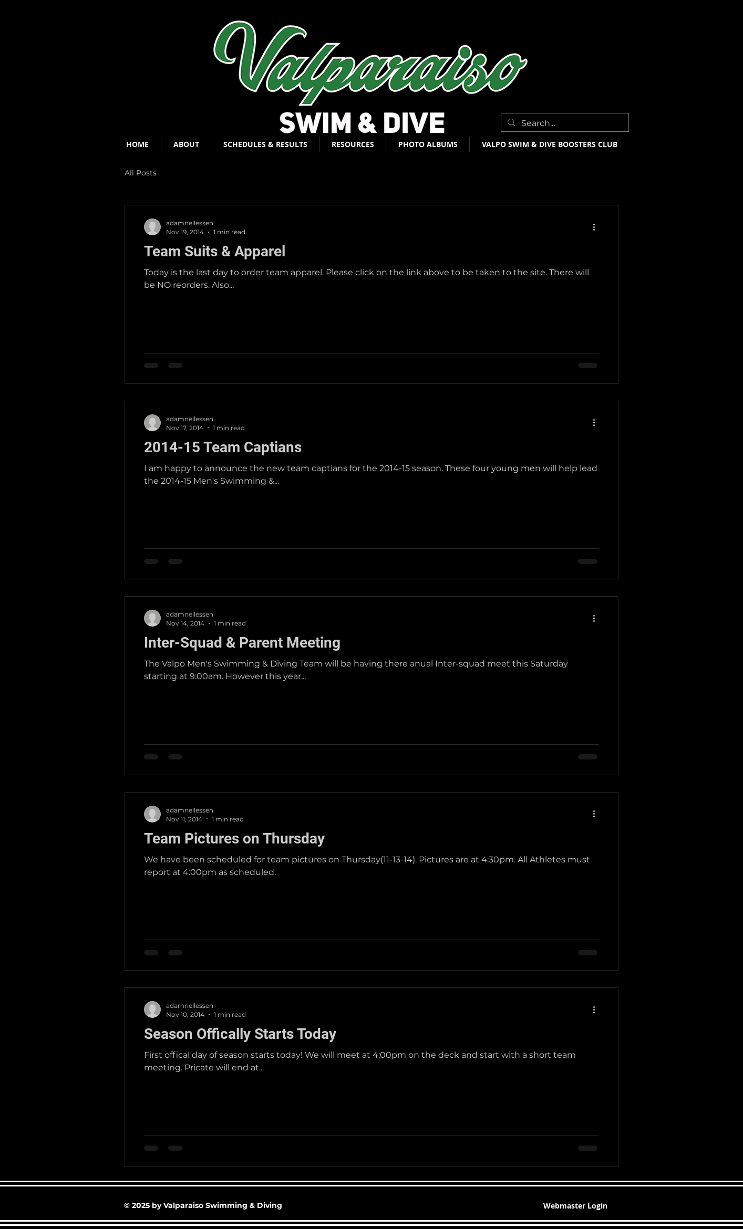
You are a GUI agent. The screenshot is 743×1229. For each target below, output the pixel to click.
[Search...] (563, 123)
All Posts (141, 173)
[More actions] (597, 227)
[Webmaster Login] (575, 1206)
